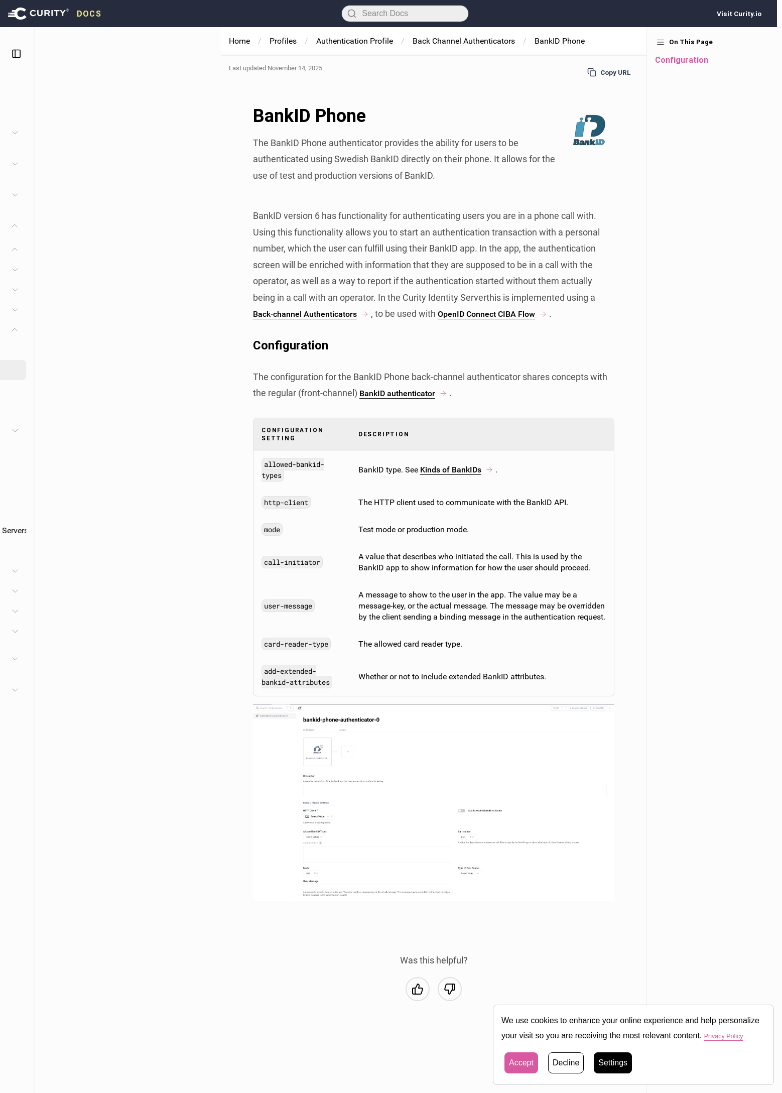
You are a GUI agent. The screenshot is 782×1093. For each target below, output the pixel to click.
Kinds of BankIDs (456, 469)
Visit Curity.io (739, 13)
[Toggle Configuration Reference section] (200, 689)
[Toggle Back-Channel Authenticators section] (200, 329)
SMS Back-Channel (98, 410)
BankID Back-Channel (102, 349)
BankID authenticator (407, 393)
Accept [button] (521, 1062)
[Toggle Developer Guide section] (200, 658)
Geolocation (69, 550)
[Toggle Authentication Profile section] (200, 249)
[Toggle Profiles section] (200, 225)
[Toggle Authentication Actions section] (200, 430)
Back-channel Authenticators (317, 314)
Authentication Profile (80, 250)
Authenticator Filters (83, 470)
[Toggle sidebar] (202, 54)
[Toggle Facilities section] (200, 194)
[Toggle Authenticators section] (200, 309)
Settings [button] (612, 1062)
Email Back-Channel (99, 390)
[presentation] (54, 14)
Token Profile (65, 571)
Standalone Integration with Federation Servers (131, 530)
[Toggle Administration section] (200, 132)
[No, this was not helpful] (450, 989)
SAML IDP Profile (72, 591)
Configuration (72, 269)
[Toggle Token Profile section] (200, 570)
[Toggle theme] (178, 54)
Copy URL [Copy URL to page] (609, 72)
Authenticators (74, 309)
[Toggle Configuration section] (200, 269)
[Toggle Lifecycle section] (200, 289)
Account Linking (76, 510)
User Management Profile (87, 611)
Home (239, 41)
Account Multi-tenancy (87, 490)
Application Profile (74, 631)
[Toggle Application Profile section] (200, 631)
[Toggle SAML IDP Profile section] (200, 590)
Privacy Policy (729, 1035)
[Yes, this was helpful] (418, 989)
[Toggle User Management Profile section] (200, 611)
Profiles (283, 41)
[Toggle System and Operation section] (200, 163)
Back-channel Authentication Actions (113, 450)
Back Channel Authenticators (464, 41)
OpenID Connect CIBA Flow (510, 314)
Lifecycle (64, 289)
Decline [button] (566, 1062)
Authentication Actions (88, 430)
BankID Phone (89, 370)
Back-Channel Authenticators (99, 329)
